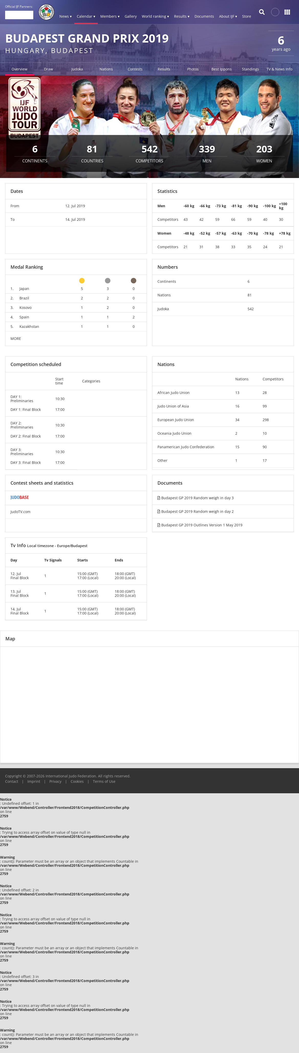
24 (265, 246)
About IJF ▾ (228, 16)
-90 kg (252, 205)
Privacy (55, 781)
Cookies (77, 781)
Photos (193, 69)
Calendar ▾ (86, 16)
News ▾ (65, 16)
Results (164, 69)
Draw (48, 69)
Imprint (33, 781)
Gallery (131, 16)
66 (233, 219)
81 (250, 295)
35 (249, 246)
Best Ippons (221, 69)
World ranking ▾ (155, 16)
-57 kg (220, 233)
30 (281, 219)
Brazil (24, 298)
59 (217, 219)
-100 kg (269, 205)
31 (201, 246)
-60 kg (189, 205)
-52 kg (204, 233)
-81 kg (236, 205)
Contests (135, 69)
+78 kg (285, 233)
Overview (19, 69)
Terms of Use (104, 781)
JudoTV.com (20, 511)
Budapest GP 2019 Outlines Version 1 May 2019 (199, 525)
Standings (250, 69)
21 (186, 246)
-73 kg (220, 205)
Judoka (77, 69)
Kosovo (25, 307)
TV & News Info (279, 69)
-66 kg (204, 205)
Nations (106, 69)
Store (246, 16)
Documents (204, 16)
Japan (24, 288)
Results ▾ (181, 16)
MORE (15, 338)
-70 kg (252, 233)
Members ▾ (110, 16)
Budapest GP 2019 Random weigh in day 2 (195, 511)
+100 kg (283, 205)
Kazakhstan (29, 326)
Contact (11, 781)
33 (233, 246)
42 (201, 219)
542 (251, 308)
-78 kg (268, 233)
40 (265, 219)
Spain (24, 317)
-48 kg (189, 233)
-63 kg (236, 233)
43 (186, 219)
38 (217, 246)
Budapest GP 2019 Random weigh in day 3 (195, 497)
